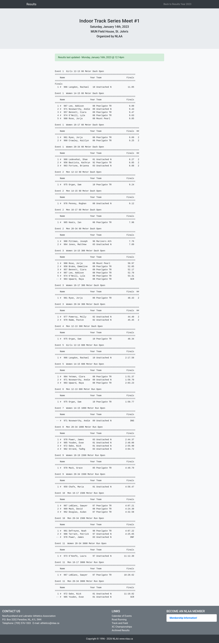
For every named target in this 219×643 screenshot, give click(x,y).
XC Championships (122, 626)
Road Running (119, 619)
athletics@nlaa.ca (49, 623)
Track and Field (120, 623)
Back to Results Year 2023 (177, 4)
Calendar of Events (122, 616)
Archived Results (121, 630)
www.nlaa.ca (126, 638)
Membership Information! (183, 617)
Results (31, 4)
